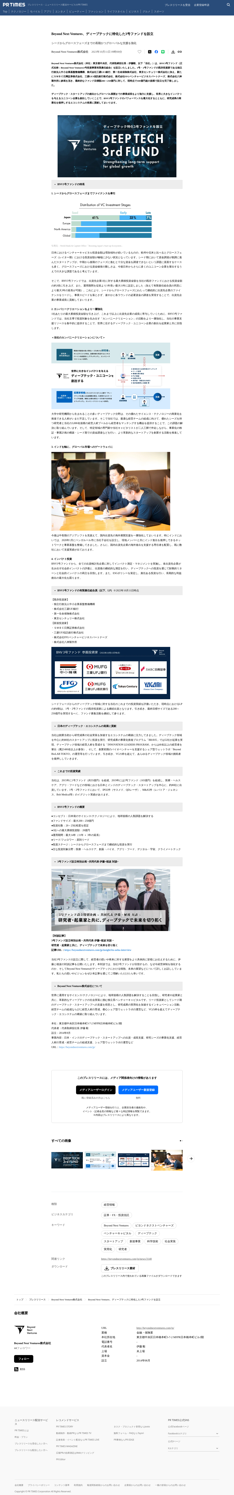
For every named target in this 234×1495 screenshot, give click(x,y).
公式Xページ (174, 1441)
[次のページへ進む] (191, 1158)
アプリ (48, 11)
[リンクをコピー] (180, 52)
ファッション (95, 11)
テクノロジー (18, 11)
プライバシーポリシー (39, 1485)
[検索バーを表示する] (228, 4)
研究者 (123, 1249)
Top (5, 11)
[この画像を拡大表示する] (67, 1160)
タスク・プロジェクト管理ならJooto (132, 1426)
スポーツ (159, 11)
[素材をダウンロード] (173, 52)
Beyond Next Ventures (116, 1225)
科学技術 (152, 1241)
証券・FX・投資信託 (116, 1215)
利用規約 (78, 1485)
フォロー (23, 1358)
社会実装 (170, 1241)
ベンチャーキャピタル (117, 1233)
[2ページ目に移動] (182, 1140)
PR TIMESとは (22, 1430)
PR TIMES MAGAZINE (67, 1446)
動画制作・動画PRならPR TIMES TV (73, 1433)
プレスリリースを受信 (177, 5)
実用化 (108, 1249)
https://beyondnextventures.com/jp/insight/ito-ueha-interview (98, 950)
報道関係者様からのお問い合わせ (103, 1485)
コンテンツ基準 (61, 1485)
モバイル (35, 11)
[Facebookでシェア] (156, 52)
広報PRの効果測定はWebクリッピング (75, 1452)
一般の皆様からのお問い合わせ (170, 1485)
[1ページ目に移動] (180, 1140)
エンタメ (60, 11)
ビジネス (134, 11)
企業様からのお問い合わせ (137, 1485)
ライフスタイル (116, 11)
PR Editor (61, 1459)
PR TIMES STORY (64, 1426)
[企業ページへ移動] (25, 1331)
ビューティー (76, 11)
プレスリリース (37, 1299)
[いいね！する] (139, 52)
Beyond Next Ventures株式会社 (66, 1299)
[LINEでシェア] (163, 52)
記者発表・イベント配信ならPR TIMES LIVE (77, 1439)
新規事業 (135, 1241)
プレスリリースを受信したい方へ (31, 1443)
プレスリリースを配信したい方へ (31, 1450)
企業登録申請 (201, 5)
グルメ (146, 11)
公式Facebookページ (178, 1426)
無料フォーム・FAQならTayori (129, 1433)
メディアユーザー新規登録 (138, 1089)
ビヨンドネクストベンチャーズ (154, 1225)
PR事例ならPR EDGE (124, 1439)
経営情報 (109, 1204)
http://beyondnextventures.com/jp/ (155, 1327)
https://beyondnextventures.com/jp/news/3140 (126, 1258)
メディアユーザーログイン (95, 1089)
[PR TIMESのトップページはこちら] (45, 5)
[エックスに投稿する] (150, 52)
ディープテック (147, 1233)
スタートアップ (113, 1241)
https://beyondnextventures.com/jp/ (77, 1047)
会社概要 (19, 1485)
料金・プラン (21, 1437)
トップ (19, 1299)
